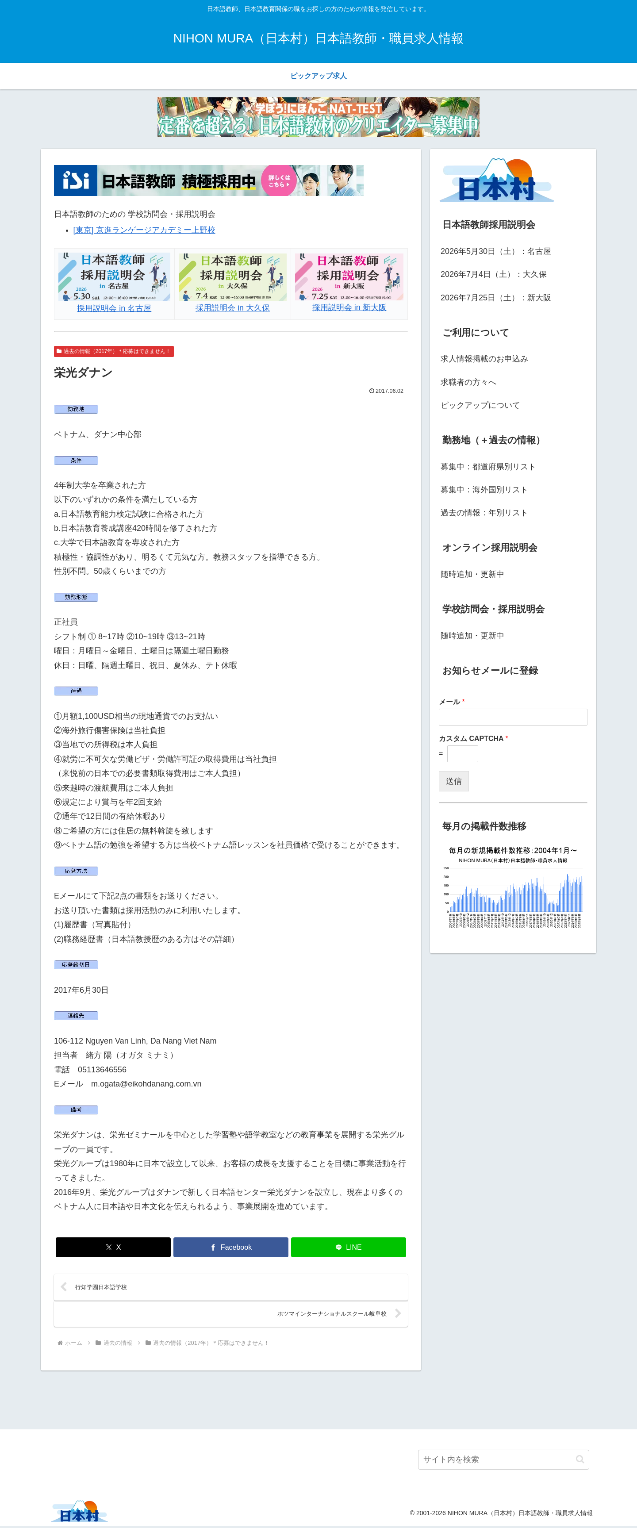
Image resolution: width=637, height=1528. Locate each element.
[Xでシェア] (113, 1247)
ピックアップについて (480, 405)
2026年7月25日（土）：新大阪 (496, 297)
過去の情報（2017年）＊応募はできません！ (114, 351)
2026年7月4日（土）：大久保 (494, 274)
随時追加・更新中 (472, 574)
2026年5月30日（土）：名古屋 (496, 251)
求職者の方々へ (468, 382)
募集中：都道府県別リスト (488, 466)
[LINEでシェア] (348, 1247)
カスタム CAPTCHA (473, 738)
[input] (503, 1462)
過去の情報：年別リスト (484, 512)
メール (452, 702)
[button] (580, 1462)
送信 (454, 781)
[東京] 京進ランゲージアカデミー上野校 (144, 230)
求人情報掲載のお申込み (484, 358)
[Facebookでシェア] (230, 1247)
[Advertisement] (318, 1401)
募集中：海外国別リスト (484, 489)
